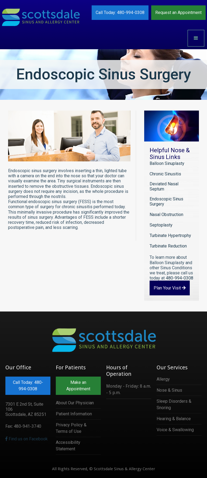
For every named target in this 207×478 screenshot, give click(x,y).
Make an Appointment (78, 385)
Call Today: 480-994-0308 (120, 12)
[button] (196, 38)
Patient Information (74, 413)
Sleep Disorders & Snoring (174, 404)
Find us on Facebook (26, 438)
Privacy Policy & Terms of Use (71, 428)
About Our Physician (75, 402)
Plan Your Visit (170, 288)
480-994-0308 (179, 278)
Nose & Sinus (169, 390)
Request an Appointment (178, 12)
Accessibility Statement (68, 445)
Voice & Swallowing (175, 429)
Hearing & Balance (174, 418)
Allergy (163, 379)
